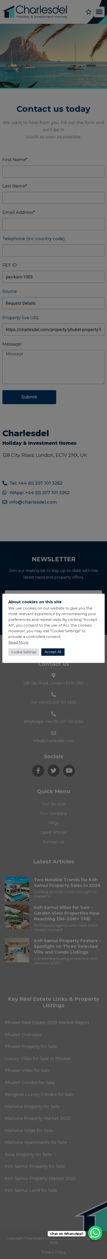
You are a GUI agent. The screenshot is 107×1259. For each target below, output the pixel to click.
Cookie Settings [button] (23, 652)
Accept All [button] (53, 652)
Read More (18, 642)
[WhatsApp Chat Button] (95, 1233)
